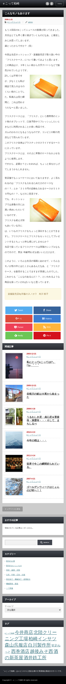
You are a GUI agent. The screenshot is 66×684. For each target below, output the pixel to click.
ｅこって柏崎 (17, 680)
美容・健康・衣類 (13, 570)
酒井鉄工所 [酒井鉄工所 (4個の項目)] (35, 657)
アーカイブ (9, 606)
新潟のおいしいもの (14, 566)
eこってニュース (13, 22)
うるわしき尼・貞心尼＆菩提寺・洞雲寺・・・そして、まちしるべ (43, 420)
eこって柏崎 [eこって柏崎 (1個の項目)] (9, 633)
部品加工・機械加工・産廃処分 (18, 579)
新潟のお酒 (10, 561)
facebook (51, 3)
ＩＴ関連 (9, 588)
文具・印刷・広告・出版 (15, 575)
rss (47, 3)
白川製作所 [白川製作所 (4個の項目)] (39, 645)
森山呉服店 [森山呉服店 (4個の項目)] (16, 645)
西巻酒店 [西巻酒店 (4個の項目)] (20, 651)
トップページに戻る (12, 509)
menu (59, 4)
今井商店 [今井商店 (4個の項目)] (24, 632)
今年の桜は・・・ (37, 440)
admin (30, 22)
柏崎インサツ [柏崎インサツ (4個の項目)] (43, 638)
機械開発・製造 (12, 584)
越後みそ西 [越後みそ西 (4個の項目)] (41, 651)
